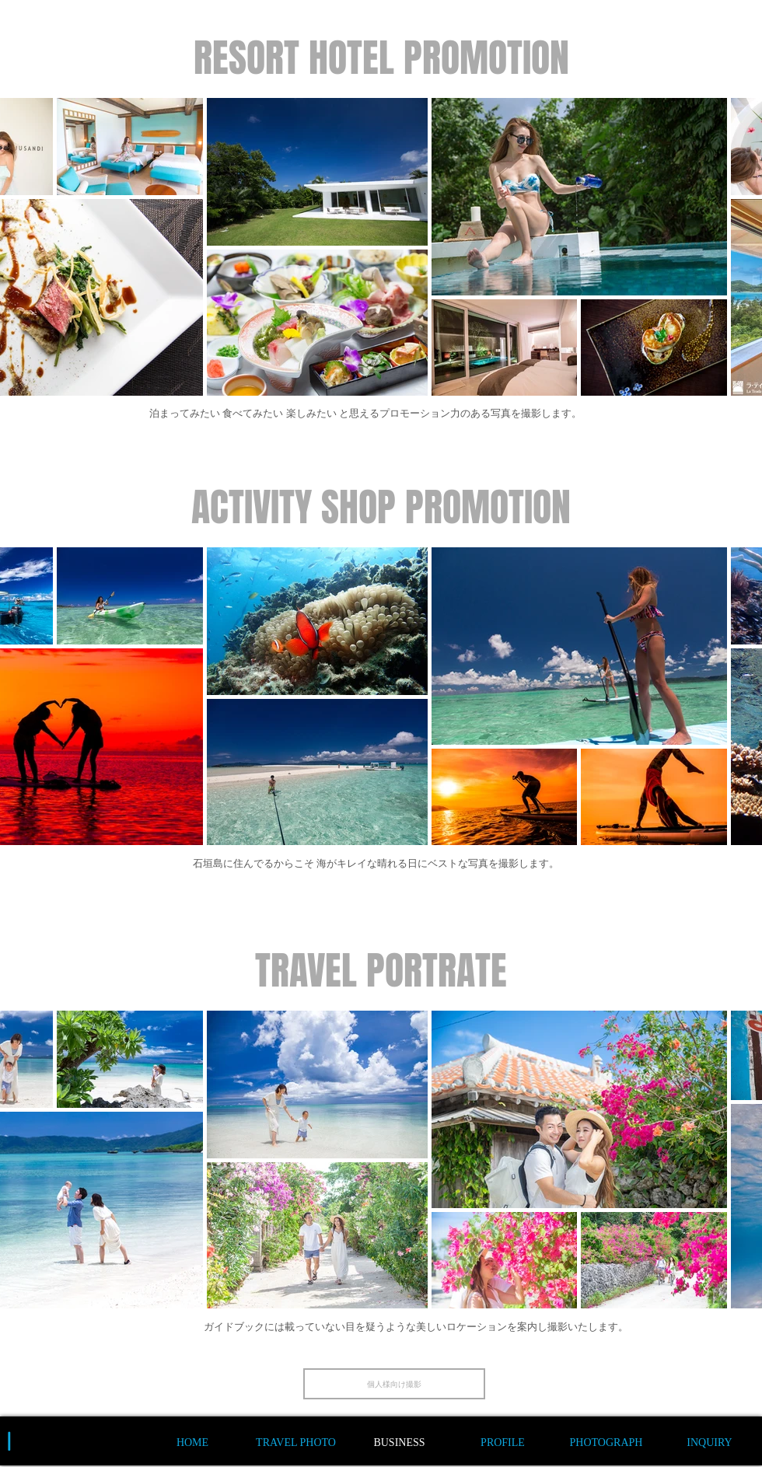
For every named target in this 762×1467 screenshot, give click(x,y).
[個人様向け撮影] (394, 1383)
